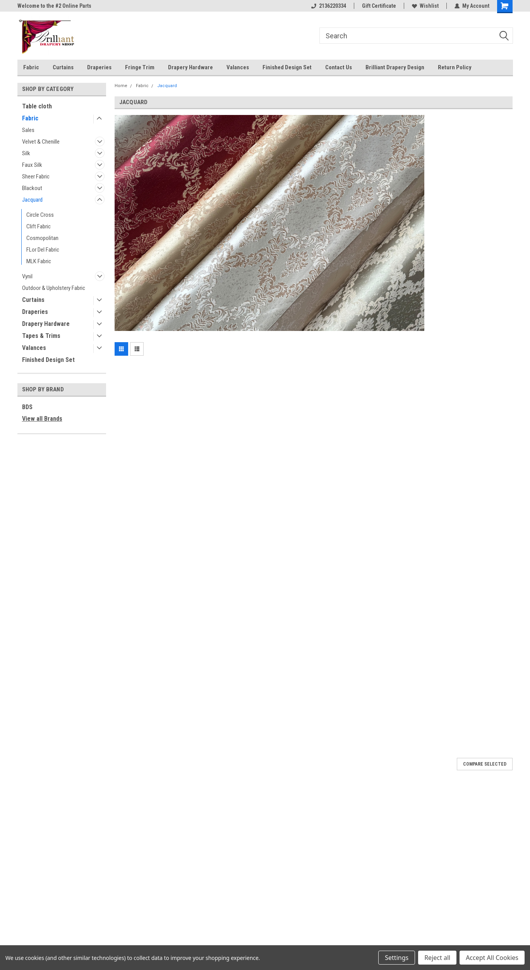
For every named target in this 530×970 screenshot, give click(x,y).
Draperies (99, 67)
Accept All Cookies (492, 957)
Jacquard (32, 199)
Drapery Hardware (190, 67)
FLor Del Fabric (42, 249)
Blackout (32, 188)
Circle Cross (40, 214)
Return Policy (455, 67)
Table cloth (37, 106)
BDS (27, 407)
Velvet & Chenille (41, 141)
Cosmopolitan (42, 238)
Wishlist (425, 6)
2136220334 (328, 6)
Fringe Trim (139, 67)
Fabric (31, 67)
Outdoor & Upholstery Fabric (53, 287)
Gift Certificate (379, 6)
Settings (396, 957)
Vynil (27, 276)
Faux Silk (32, 164)
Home (121, 85)
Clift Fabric (38, 226)
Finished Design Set (287, 67)
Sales (28, 130)
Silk (26, 153)
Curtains (63, 67)
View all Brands (42, 418)
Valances (237, 67)
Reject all (437, 957)
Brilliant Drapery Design (394, 67)
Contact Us (338, 67)
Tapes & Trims (41, 335)
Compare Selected (484, 764)
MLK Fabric (38, 261)
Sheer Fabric (36, 176)
